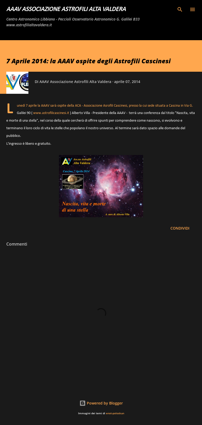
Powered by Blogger (101, 403)
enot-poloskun (115, 413)
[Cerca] (180, 9)
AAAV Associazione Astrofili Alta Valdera (66, 9)
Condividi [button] (179, 228)
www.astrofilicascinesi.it (51, 113)
